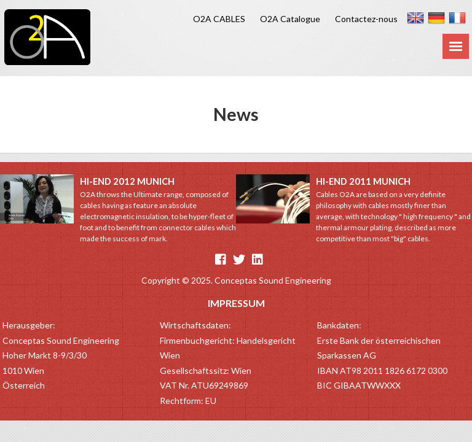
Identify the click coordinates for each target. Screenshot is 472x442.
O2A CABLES (219, 19)
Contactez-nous (366, 19)
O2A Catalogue (290, 19)
